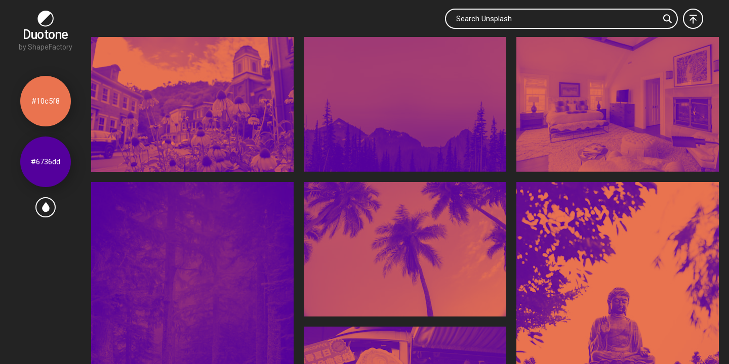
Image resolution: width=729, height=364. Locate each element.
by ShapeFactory (45, 47)
